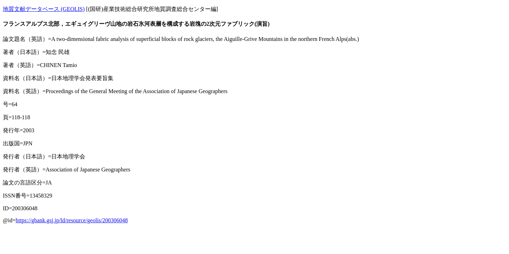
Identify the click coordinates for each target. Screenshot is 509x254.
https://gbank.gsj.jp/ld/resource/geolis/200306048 (72, 220)
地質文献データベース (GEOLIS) (44, 9)
